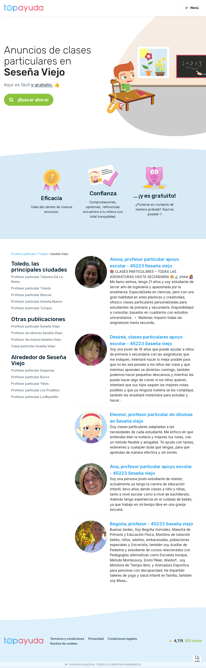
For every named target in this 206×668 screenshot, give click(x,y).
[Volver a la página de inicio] (24, 8)
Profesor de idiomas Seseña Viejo (36, 333)
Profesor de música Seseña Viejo (36, 340)
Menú (192, 8)
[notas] (181, 641)
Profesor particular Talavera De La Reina (37, 279)
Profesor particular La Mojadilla (34, 397)
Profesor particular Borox (30, 377)
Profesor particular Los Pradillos (35, 390)
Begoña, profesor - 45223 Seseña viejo (151, 523)
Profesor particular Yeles (30, 384)
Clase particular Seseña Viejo (33, 346)
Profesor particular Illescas (31, 295)
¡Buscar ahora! (29, 99)
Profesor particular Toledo (31, 288)
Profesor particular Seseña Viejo (35, 326)
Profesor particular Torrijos (31, 308)
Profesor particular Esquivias (32, 370)
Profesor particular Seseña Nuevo (36, 301)
